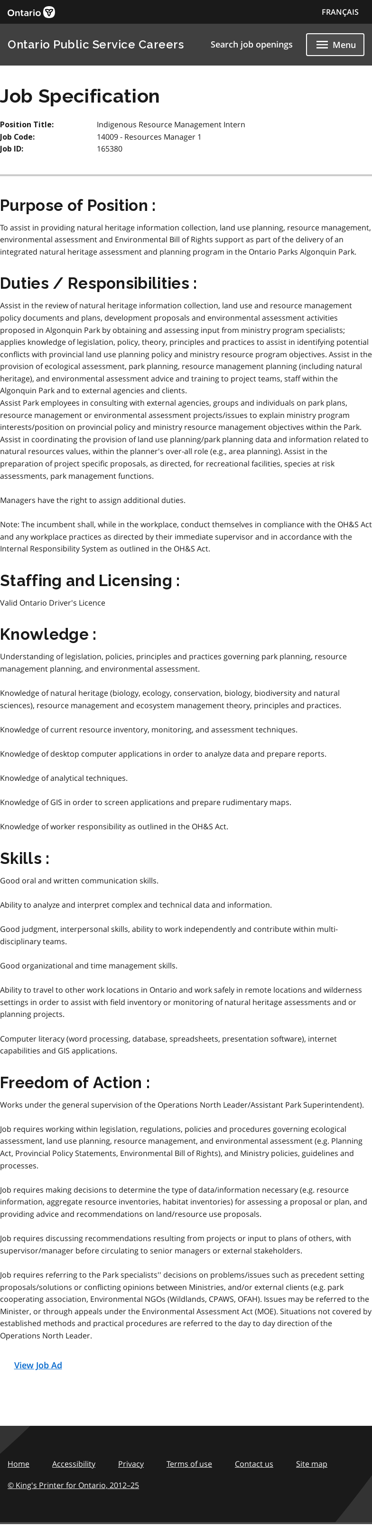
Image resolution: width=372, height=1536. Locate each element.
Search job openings (252, 44)
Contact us (254, 1464)
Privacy (131, 1464)
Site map (311, 1464)
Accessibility (73, 1464)
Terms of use (189, 1464)
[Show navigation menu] (335, 44)
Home (18, 1464)
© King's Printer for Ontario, (73, 1485)
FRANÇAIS (340, 12)
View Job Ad (38, 1365)
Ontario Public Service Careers (96, 44)
